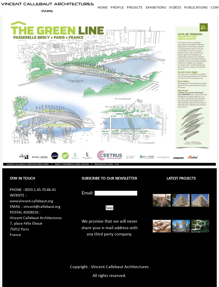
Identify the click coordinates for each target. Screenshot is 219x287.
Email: (87, 192)
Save (109, 208)
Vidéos (175, 8)
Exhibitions (156, 8)
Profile (117, 8)
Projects (134, 8)
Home (103, 8)
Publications (196, 8)
